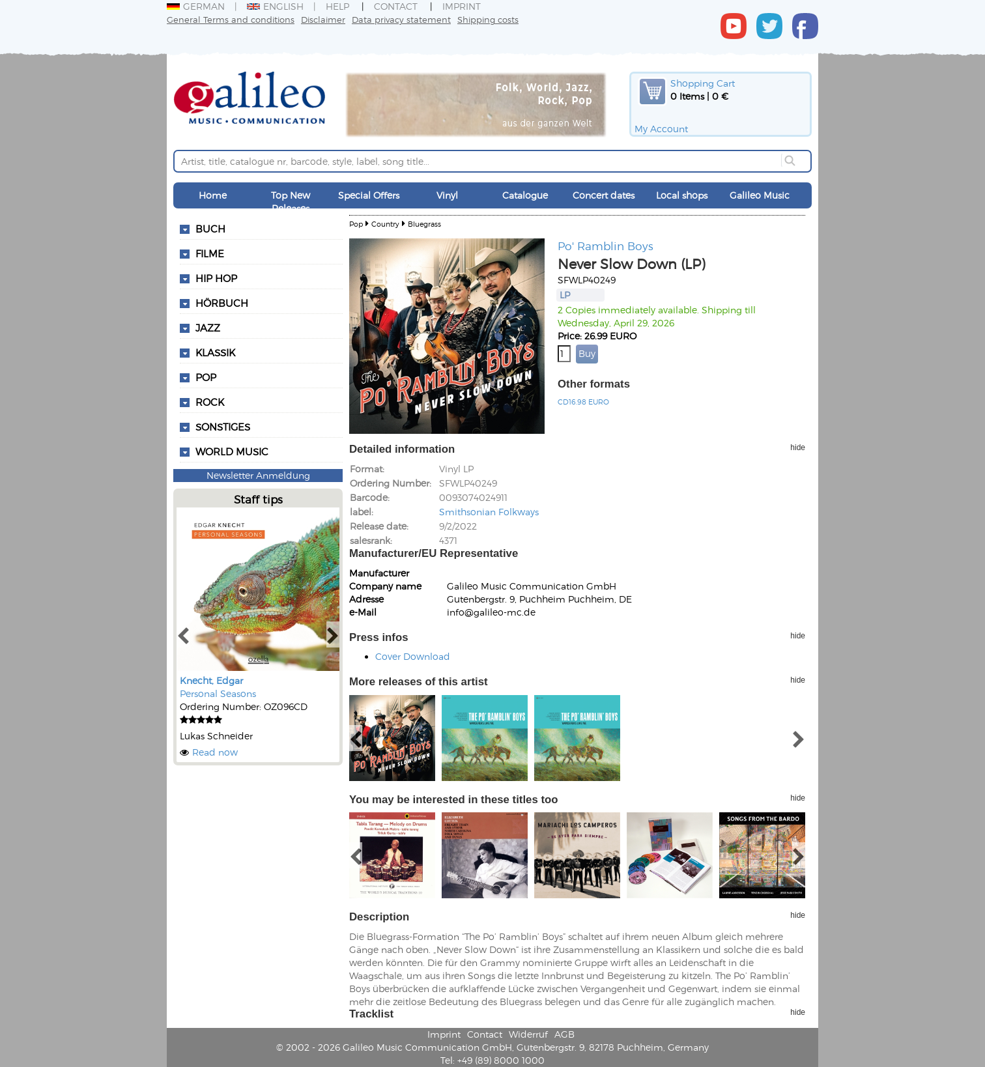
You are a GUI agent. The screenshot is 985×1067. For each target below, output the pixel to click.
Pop (356, 224)
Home (213, 195)
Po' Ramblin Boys (605, 245)
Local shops (681, 195)
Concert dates (604, 195)
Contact (396, 6)
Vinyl (447, 195)
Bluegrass (424, 224)
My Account (661, 128)
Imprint (461, 6)
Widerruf (528, 1034)
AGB (564, 1034)
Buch (210, 229)
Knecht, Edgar (211, 680)
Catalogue (525, 195)
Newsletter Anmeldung (258, 475)
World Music (231, 451)
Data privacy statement (401, 19)
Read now (215, 752)
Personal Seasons (218, 693)
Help (337, 6)
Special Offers (368, 195)
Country (385, 224)
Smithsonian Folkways (489, 511)
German (196, 6)
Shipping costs (488, 19)
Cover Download (412, 656)
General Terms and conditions (230, 19)
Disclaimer (323, 19)
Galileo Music (760, 195)
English (275, 6)
